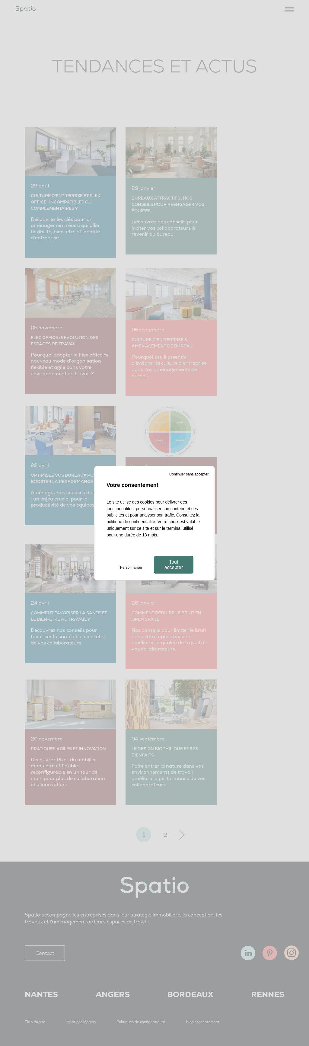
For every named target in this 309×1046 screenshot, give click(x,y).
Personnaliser (131, 567)
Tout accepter (173, 564)
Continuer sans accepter (189, 474)
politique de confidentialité (131, 521)
